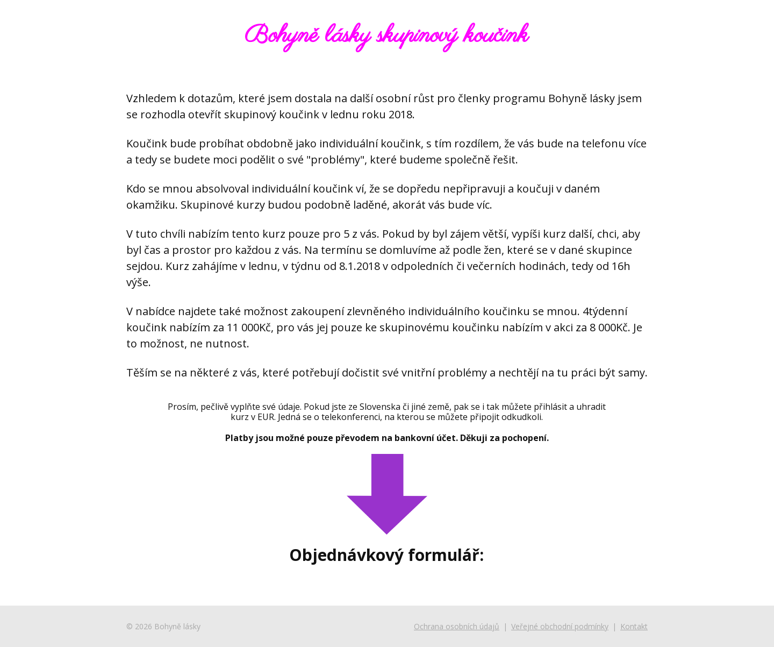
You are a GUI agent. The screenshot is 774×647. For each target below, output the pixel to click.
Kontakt (634, 626)
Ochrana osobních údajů (456, 626)
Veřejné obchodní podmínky (559, 626)
